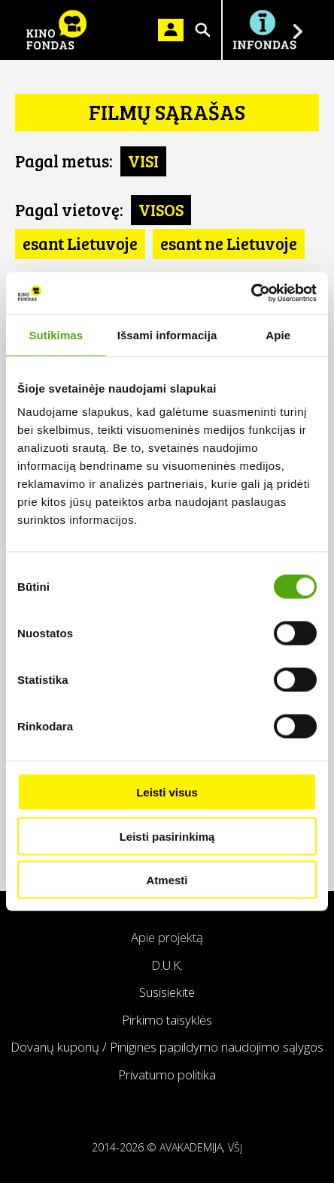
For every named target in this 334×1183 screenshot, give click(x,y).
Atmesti (166, 880)
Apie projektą (167, 937)
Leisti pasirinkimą (167, 835)
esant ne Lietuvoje (228, 243)
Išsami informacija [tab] (167, 334)
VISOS (161, 209)
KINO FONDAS (56, 30)
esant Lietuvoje (80, 243)
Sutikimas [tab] (56, 334)
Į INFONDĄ (264, 30)
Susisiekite (167, 992)
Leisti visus (167, 792)
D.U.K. (167, 965)
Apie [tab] (278, 334)
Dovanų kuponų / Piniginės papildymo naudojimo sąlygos (167, 1046)
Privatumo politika (167, 1074)
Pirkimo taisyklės (167, 1019)
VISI (143, 160)
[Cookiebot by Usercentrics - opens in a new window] (251, 293)
